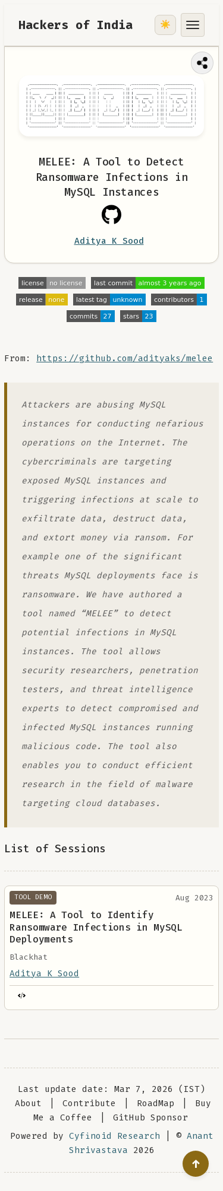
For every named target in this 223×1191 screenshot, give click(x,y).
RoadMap (155, 1103)
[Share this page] (202, 63)
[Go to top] (196, 1164)
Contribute (89, 1103)
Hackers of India (75, 25)
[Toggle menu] (193, 25)
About (28, 1103)
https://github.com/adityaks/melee (124, 358)
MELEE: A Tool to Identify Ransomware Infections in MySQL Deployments (96, 927)
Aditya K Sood (109, 241)
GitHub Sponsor (150, 1117)
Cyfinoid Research (114, 1136)
